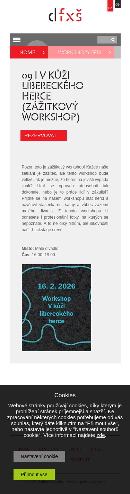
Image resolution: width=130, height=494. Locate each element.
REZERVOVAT (41, 135)
